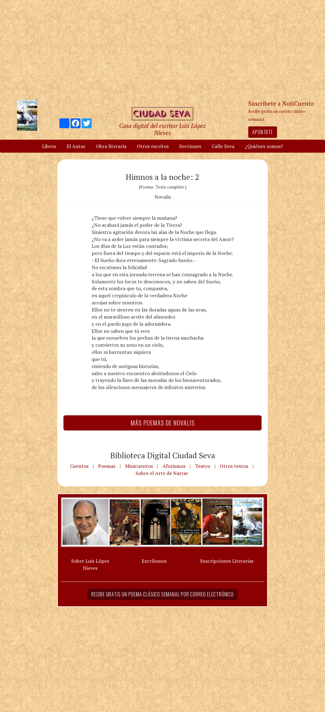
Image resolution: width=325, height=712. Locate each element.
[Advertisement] (162, 49)
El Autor (76, 146)
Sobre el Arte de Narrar (162, 473)
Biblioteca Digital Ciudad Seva (162, 455)
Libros (49, 146)
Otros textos (234, 466)
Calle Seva (223, 146)
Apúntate (262, 132)
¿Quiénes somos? (264, 146)
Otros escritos (153, 146)
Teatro (202, 466)
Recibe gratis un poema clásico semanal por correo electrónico (162, 594)
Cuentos (79, 466)
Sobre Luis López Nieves (90, 564)
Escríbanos (154, 560)
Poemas (106, 466)
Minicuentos (139, 466)
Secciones (190, 146)
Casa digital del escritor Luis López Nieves (162, 129)
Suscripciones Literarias (227, 560)
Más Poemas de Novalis (163, 422)
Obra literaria (111, 146)
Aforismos (173, 466)
